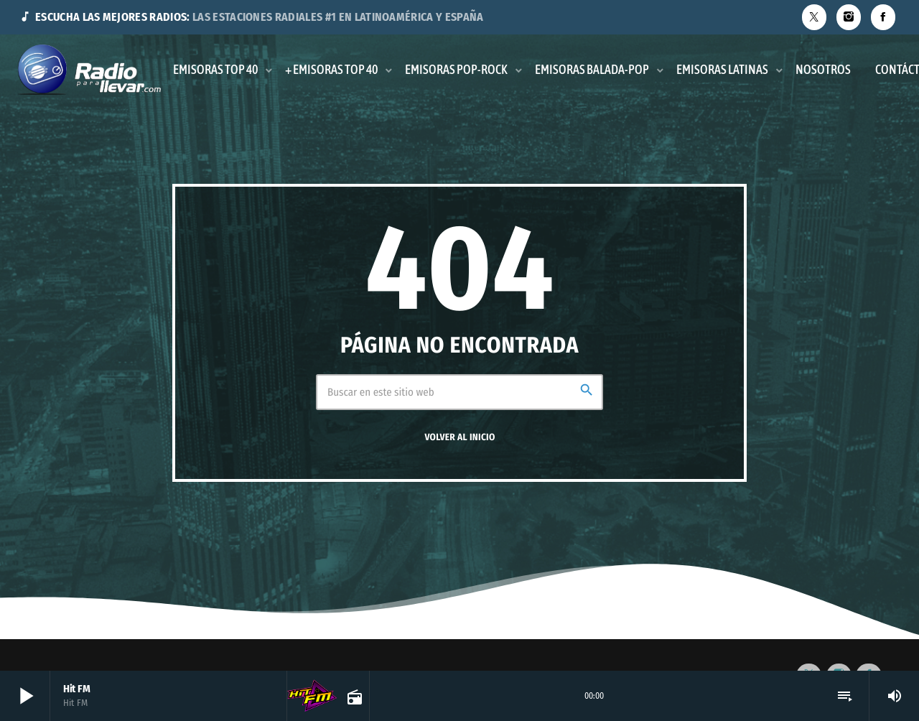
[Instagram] (848, 16)
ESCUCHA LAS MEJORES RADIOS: (251, 16)
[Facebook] (883, 16)
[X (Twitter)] (814, 16)
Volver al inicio (459, 437)
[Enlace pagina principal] (89, 70)
